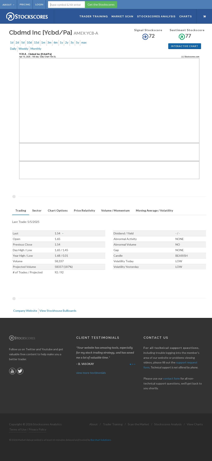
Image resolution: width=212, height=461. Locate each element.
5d (23, 42)
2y (66, 42)
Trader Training (113, 424)
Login (39, 4)
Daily (13, 48)
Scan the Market (138, 424)
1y (61, 42)
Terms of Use (17, 429)
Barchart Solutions (101, 439)
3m (49, 42)
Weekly (23, 48)
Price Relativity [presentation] (84, 210)
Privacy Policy (37, 429)
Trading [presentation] (20, 210)
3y (72, 42)
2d (17, 42)
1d (11, 42)
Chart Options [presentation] (58, 210)
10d (29, 42)
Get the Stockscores (101, 4)
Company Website (25, 310)
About (8, 4)
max (83, 42)
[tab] (20, 210)
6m (56, 42)
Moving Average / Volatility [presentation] (154, 210)
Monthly (36, 48)
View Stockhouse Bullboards (57, 310)
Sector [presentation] (36, 210)
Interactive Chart (184, 46)
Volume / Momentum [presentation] (115, 210)
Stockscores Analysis (168, 424)
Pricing (25, 4)
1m (43, 42)
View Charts (195, 424)
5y (77, 42)
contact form (171, 378)
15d (36, 42)
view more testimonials (91, 372)
